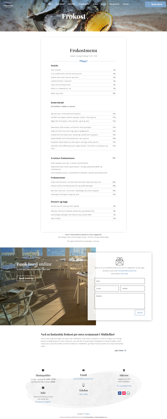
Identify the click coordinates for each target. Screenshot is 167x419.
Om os (103, 4)
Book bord (156, 4)
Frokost (42, 4)
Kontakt (126, 4)
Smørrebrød (59, 4)
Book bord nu (26, 278)
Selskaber (71, 4)
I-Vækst (87, 414)
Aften (50, 4)
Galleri (95, 4)
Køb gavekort (114, 4)
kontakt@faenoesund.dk (127, 271)
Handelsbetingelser (43, 402)
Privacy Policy (89, 417)
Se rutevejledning (124, 386)
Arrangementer (84, 4)
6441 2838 (124, 274)
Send (139, 312)
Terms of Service (99, 417)
